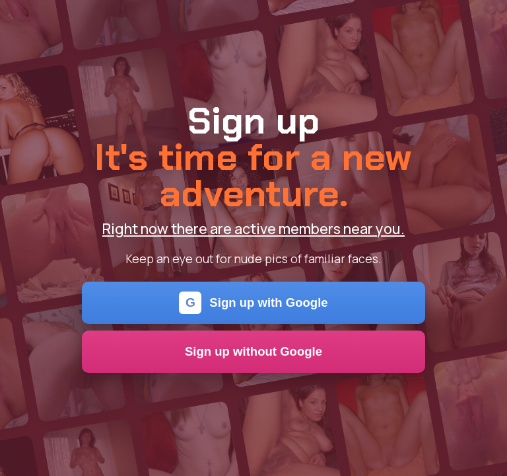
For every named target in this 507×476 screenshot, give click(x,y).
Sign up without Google (253, 351)
